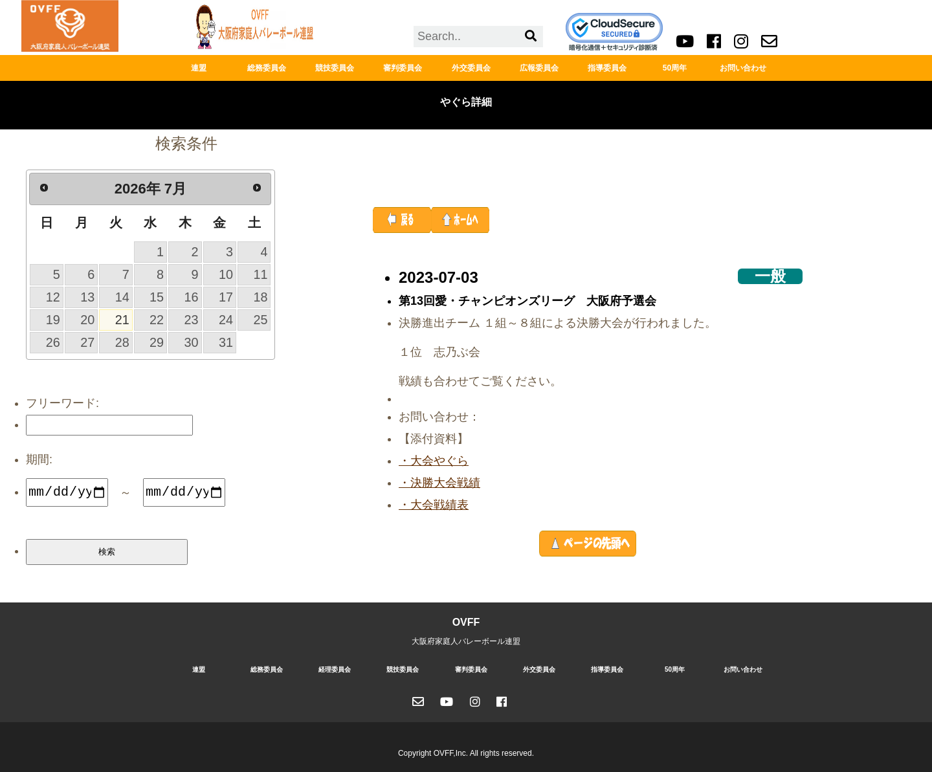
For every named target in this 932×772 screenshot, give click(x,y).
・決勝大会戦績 (439, 482)
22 (157, 320)
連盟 (198, 67)
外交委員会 (471, 67)
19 (53, 320)
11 (260, 274)
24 (226, 320)
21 (122, 320)
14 (122, 297)
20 (87, 320)
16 (191, 297)
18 (260, 297)
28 (122, 342)
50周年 (675, 67)
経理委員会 (334, 669)
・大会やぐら (434, 460)
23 (191, 320)
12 (53, 297)
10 (226, 274)
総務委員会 (266, 67)
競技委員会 (334, 67)
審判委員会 (402, 67)
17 (226, 297)
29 (157, 342)
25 (260, 320)
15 (157, 297)
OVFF (466, 622)
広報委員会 (539, 67)
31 (226, 342)
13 (87, 297)
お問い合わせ (743, 67)
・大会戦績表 (434, 504)
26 (53, 342)
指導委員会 (607, 67)
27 (87, 342)
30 (191, 342)
